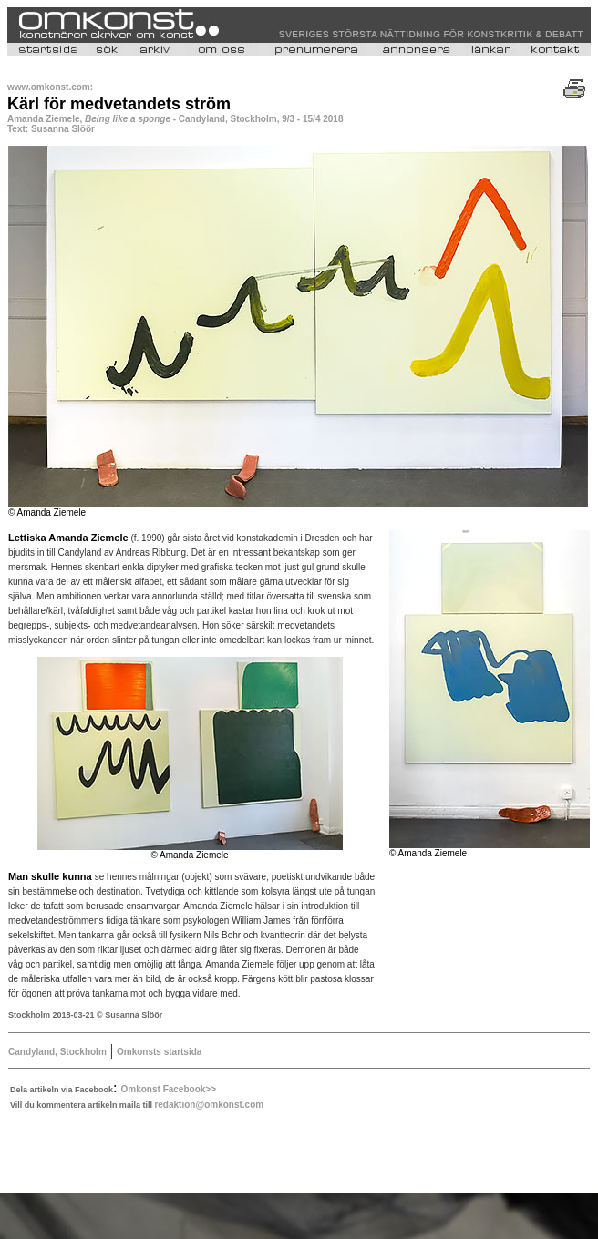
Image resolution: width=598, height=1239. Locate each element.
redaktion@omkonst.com (208, 1105)
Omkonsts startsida (159, 1052)
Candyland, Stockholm (57, 1052)
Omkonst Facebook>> (168, 1089)
